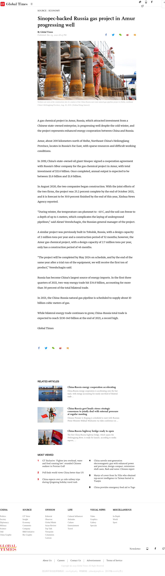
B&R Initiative (28, 532)
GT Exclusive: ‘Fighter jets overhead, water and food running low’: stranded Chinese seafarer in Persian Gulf (62, 463)
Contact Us (75, 560)
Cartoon (48, 538)
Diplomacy (4, 522)
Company (26, 529)
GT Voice (26, 516)
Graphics (93, 519)
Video (92, 516)
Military (3, 526)
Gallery (93, 522)
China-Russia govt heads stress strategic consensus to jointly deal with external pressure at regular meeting (93, 411)
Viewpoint (49, 532)
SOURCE (42, 10)
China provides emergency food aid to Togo (114, 487)
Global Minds (50, 522)
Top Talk (48, 529)
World (115, 519)
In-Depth (116, 516)
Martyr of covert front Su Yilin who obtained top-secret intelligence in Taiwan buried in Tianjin (115, 478)
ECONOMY (54, 10)
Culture (71, 522)
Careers (61, 560)
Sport (115, 522)
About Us (47, 560)
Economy (26, 522)
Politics (3, 516)
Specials (93, 526)
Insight (25, 519)
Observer (48, 519)
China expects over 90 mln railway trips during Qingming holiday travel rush (61, 480)
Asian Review (50, 526)
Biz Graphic (27, 535)
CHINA (3, 509)
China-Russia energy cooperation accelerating (92, 387)
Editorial (48, 516)
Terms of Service (114, 560)
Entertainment (73, 526)
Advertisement (94, 560)
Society (3, 519)
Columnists (49, 535)
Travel (70, 529)
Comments (27, 526)
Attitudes (71, 519)
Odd (1, 532)
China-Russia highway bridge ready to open (91, 431)
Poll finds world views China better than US (63, 472)
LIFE (70, 509)
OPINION (50, 509)
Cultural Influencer (75, 516)
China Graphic (6, 535)
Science (3, 529)
